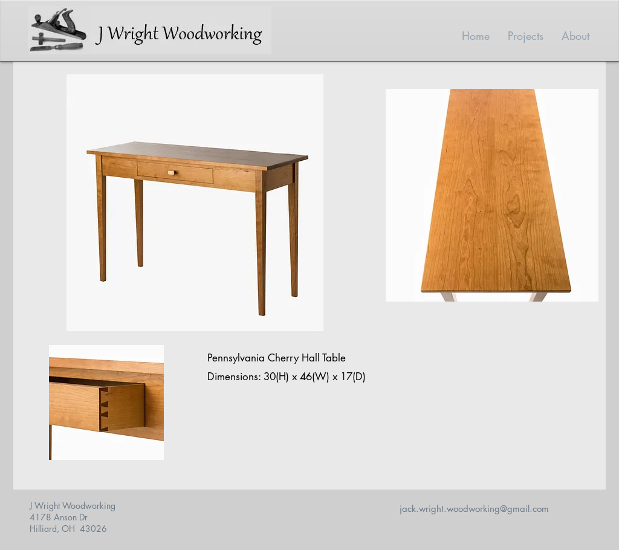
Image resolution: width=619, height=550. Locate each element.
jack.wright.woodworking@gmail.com (474, 508)
